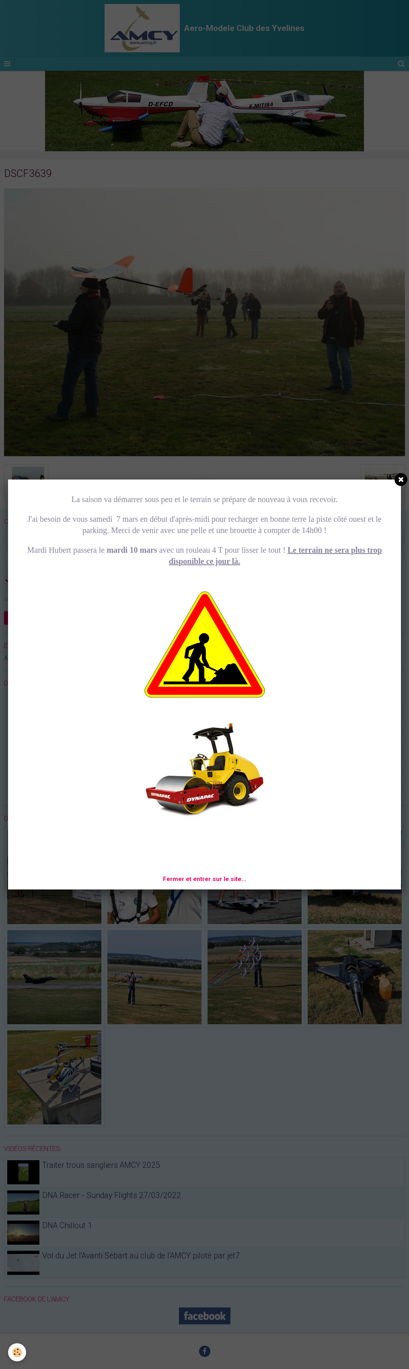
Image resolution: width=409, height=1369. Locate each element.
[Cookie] (17, 1352)
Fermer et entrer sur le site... (204, 879)
